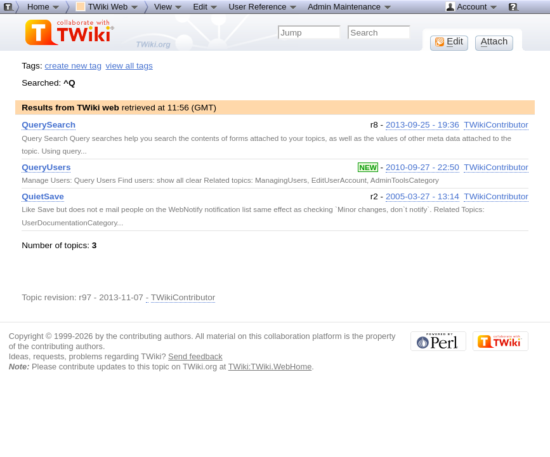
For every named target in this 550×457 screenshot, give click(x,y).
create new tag (73, 65)
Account (471, 6)
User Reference (263, 6)
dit (449, 41)
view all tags (129, 65)
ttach (494, 41)
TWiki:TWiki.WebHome (270, 366)
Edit (205, 6)
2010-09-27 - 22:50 (422, 167)
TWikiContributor (496, 124)
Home (43, 6)
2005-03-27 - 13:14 (422, 196)
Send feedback (195, 356)
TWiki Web (107, 6)
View (168, 6)
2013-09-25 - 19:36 (422, 124)
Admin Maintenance (350, 6)
